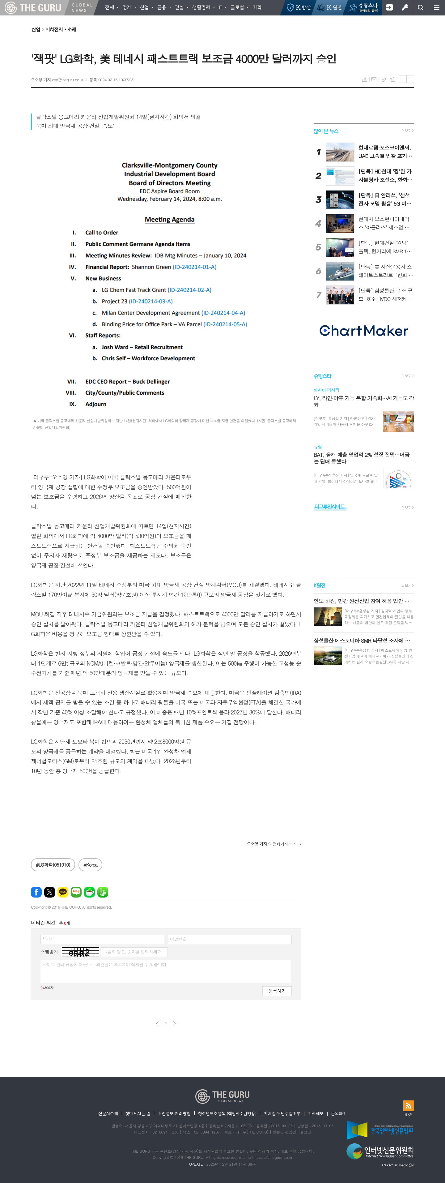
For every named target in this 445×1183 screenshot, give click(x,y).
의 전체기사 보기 (272, 844)
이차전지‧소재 (60, 29)
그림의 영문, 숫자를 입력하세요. (132, 951)
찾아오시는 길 (137, 1113)
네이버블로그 (76, 892)
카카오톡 (62, 892)
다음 (174, 1023)
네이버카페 (89, 892)
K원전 (319, 585)
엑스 (49, 892)
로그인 (405, 7)
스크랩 (392, 79)
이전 (157, 1023)
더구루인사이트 (329, 506)
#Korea (90, 864)
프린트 (383, 79)
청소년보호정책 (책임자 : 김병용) (227, 1113)
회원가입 (389, 7)
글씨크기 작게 (410, 79)
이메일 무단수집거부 (282, 1113)
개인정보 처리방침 (174, 1113)
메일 (374, 79)
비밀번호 (178, 939)
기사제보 (316, 1113)
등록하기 (277, 991)
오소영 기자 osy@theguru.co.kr (57, 80)
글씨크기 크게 (403, 79)
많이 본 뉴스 (326, 131)
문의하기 (339, 1113)
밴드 (102, 892)
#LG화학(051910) (53, 864)
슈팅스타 (322, 376)
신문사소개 (108, 1113)
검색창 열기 (421, 7)
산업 (36, 29)
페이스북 (36, 892)
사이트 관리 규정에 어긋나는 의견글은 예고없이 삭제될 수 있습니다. (105, 964)
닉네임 (49, 939)
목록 (365, 79)
